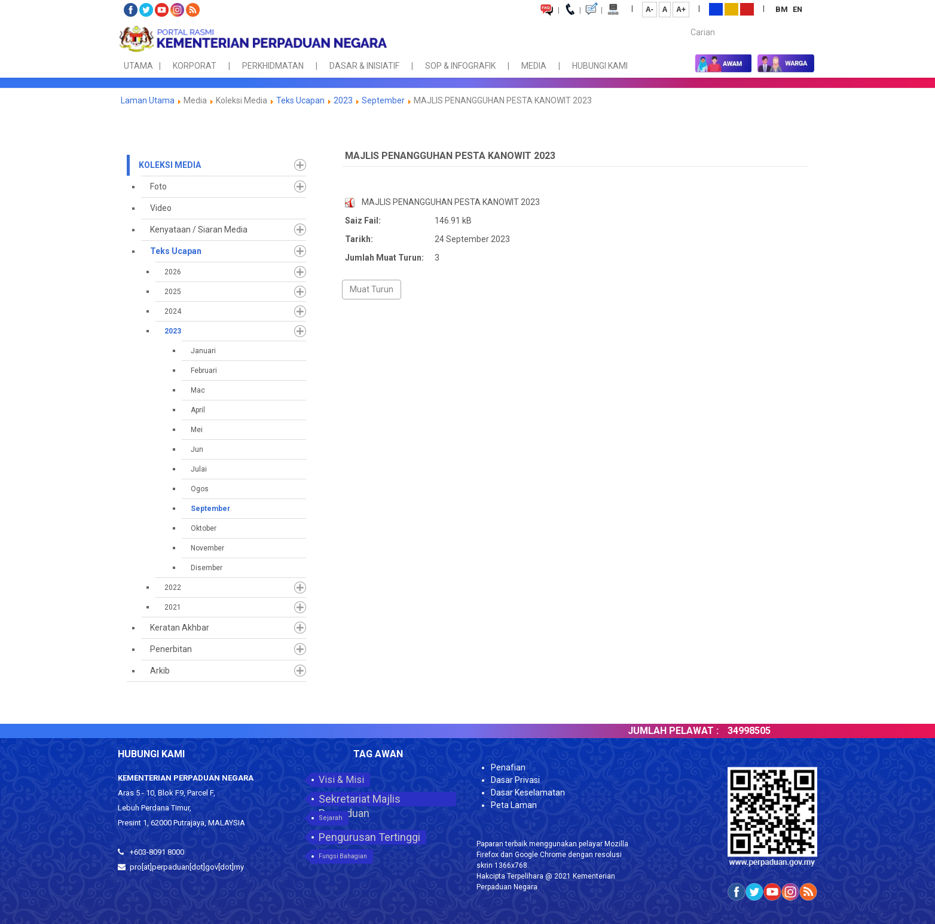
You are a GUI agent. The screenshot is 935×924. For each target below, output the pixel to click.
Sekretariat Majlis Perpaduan (360, 799)
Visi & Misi (341, 779)
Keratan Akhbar (179, 627)
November (207, 548)
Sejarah (331, 818)
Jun (197, 449)
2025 (172, 291)
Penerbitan (171, 649)
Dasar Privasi (515, 780)
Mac (198, 390)
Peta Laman (514, 805)
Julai (199, 469)
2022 (172, 587)
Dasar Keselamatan (528, 792)
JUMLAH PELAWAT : (683, 730)
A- (649, 9)
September (383, 100)
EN (797, 9)
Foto (158, 186)
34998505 (759, 730)
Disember (206, 568)
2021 (172, 607)
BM (782, 9)
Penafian (508, 767)
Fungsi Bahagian (343, 856)
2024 (172, 311)
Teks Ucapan (300, 100)
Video (161, 208)
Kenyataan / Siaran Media (199, 229)
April (198, 410)
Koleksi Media (170, 165)
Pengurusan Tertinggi (369, 837)
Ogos (200, 489)
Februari (204, 370)
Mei (197, 430)
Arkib (160, 670)
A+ (681, 9)
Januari (203, 351)
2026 (172, 272)
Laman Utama (148, 100)
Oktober (203, 528)
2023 (343, 100)
